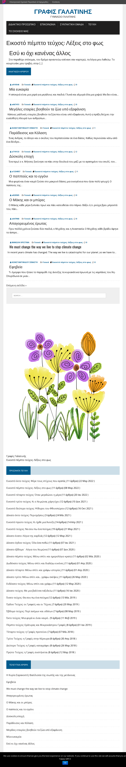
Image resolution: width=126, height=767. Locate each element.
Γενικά (27, 84)
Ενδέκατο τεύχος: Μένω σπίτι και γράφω (29, 583)
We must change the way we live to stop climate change (45, 246)
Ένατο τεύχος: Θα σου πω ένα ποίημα (27, 597)
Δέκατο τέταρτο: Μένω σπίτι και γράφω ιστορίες (33, 570)
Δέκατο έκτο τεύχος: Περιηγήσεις (25, 515)
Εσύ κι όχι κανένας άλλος (40, 53)
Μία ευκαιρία (19, 89)
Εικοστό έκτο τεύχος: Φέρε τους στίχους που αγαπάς (36, 481)
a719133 (15, 151)
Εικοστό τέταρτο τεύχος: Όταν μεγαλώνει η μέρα (33, 494)
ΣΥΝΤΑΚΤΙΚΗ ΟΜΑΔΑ (72, 24)
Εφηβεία (15, 266)
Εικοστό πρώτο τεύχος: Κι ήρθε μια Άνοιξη (30, 522)
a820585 (15, 195)
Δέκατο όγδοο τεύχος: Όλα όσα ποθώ (27, 542)
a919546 (15, 84)
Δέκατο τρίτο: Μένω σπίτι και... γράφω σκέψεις (32, 577)
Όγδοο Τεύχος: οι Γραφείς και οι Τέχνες (28, 604)
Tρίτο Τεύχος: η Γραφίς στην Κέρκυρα (27, 638)
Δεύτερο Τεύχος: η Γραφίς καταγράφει (27, 645)
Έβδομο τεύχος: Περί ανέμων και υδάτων (29, 611)
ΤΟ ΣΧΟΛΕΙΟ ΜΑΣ (19, 31)
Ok (65, 763)
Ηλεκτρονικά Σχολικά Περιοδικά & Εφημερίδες (29, 2)
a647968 (15, 218)
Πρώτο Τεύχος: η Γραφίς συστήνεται (27, 652)
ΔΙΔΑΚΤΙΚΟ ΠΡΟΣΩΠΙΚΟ (22, 24)
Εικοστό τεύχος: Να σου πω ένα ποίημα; (28, 529)
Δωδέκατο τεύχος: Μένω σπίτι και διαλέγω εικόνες (35, 563)
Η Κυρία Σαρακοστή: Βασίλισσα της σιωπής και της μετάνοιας (40, 675)
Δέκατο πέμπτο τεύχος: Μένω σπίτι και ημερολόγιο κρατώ (39, 556)
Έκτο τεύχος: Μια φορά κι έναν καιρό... (27, 618)
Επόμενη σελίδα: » (16, 285)
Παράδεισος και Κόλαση (28, 132)
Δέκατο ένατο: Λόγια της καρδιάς (24, 535)
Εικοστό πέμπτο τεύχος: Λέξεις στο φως (54, 42)
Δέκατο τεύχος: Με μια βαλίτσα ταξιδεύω (29, 590)
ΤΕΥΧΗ (92, 24)
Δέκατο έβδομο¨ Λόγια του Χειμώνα (26, 549)
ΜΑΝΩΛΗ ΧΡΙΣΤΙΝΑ (20, 242)
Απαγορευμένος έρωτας (28, 223)
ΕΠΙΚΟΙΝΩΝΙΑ (47, 24)
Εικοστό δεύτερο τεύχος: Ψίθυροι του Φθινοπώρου (35, 508)
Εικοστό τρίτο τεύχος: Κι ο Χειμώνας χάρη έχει (32, 501)
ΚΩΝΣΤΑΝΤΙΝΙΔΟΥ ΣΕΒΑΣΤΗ (25, 128)
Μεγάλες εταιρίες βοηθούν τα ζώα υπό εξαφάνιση (47, 108)
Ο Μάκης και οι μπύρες (27, 199)
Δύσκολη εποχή (21, 156)
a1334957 (16, 171)
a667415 (15, 104)
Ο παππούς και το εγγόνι (28, 176)
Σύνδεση (56, 2)
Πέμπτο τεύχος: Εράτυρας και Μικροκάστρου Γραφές (36, 625)
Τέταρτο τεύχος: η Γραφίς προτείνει (26, 631)
